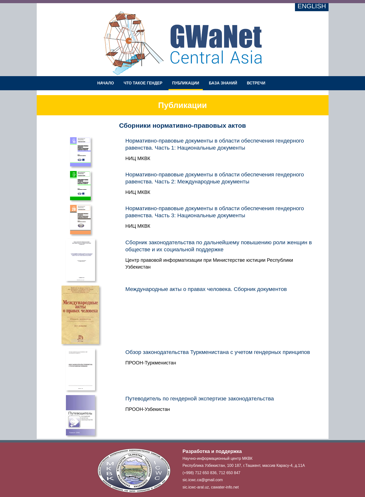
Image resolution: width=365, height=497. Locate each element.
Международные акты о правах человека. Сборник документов (206, 289)
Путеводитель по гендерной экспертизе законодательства (199, 398)
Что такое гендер (143, 83)
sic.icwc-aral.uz (196, 487)
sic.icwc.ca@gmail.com (203, 480)
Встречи (256, 83)
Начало (105, 83)
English (311, 6)
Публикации (185, 83)
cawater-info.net (225, 487)
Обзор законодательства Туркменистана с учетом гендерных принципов (217, 352)
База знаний (223, 83)
